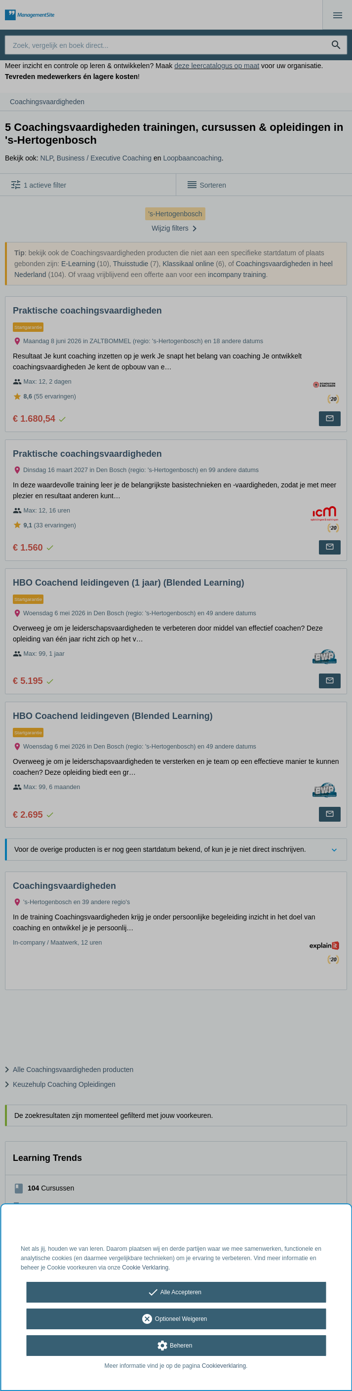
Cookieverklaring (224, 1365)
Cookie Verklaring (145, 1267)
